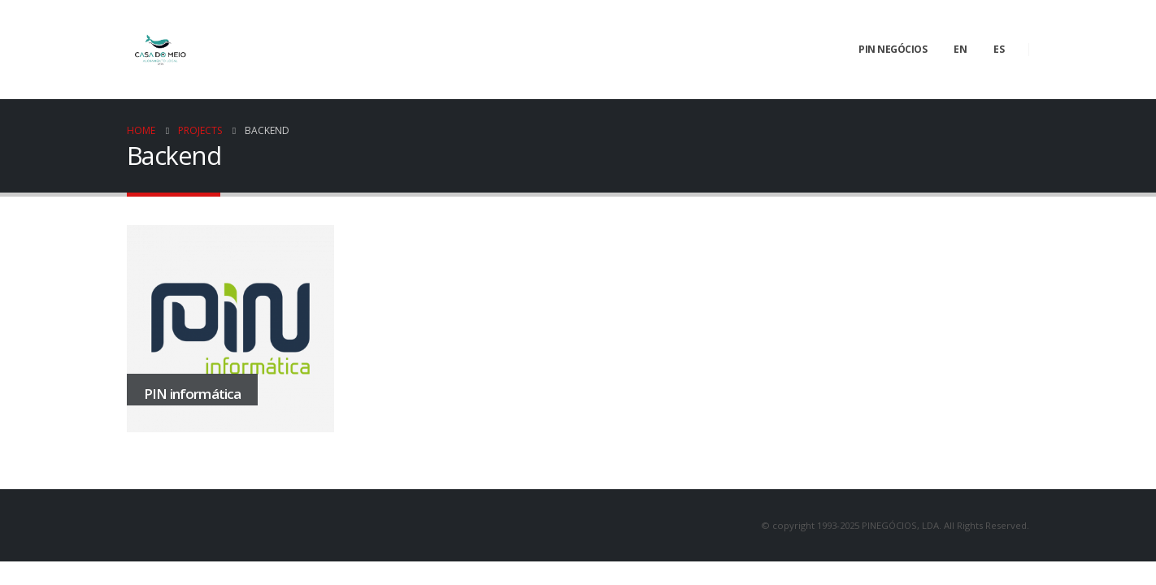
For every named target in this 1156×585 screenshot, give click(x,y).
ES (998, 49)
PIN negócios (892, 49)
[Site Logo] (160, 49)
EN (960, 49)
